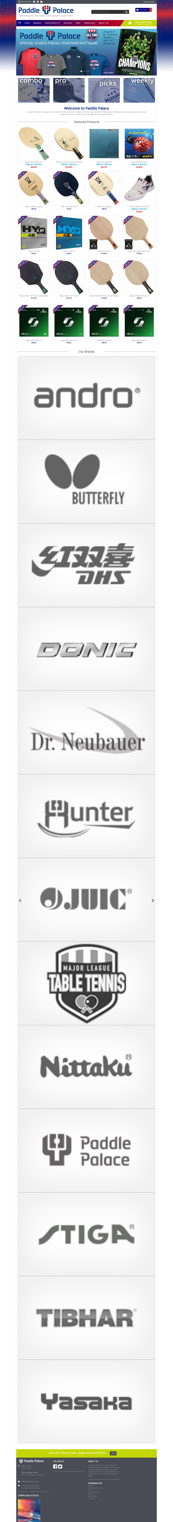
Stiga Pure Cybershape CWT (139, 251)
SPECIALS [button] (68, 23)
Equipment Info (93, 1492)
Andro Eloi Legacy (104, 206)
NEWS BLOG (89, 23)
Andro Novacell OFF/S (68, 206)
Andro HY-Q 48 (34, 251)
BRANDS (37, 23)
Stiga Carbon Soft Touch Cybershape (33, 296)
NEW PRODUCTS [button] (52, 23)
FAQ (89, 1490)
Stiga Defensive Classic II (139, 296)
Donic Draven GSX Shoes (139, 206)
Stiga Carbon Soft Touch (68, 296)
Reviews (91, 1494)
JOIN (113, 1453)
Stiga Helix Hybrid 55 (34, 340)
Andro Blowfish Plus (139, 162)
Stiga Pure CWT (104, 251)
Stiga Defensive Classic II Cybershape (104, 296)
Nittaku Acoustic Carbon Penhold (69, 162)
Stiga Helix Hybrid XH (69, 340)
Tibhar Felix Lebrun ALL (34, 162)
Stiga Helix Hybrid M (139, 340)
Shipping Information (95, 1488)
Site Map (91, 1499)
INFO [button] (78, 23)
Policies (91, 1486)
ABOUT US (103, 23)
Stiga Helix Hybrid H (104, 340)
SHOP (27, 23)
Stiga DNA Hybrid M (104, 162)
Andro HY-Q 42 (69, 251)
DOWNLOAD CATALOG (28, 1495)
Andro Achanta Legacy (34, 206)
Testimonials (92, 1496)
